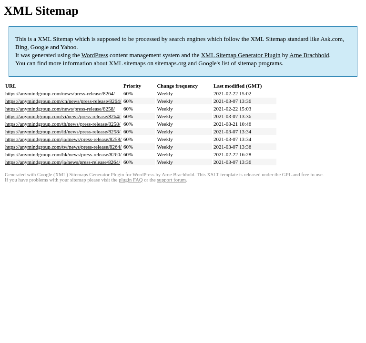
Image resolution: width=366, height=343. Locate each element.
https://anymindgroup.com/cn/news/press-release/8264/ (63, 101)
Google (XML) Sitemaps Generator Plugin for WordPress (95, 174)
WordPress (94, 55)
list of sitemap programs (252, 63)
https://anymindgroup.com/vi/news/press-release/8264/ (63, 116)
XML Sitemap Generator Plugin (241, 55)
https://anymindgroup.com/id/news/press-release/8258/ (63, 131)
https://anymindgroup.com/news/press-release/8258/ (60, 108)
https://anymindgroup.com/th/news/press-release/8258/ (63, 124)
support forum (171, 179)
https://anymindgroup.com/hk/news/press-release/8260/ (63, 154)
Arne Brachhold (309, 55)
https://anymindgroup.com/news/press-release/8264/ (60, 93)
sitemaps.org (170, 63)
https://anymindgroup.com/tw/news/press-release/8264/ (63, 147)
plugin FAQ (130, 179)
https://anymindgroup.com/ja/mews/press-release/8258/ (63, 139)
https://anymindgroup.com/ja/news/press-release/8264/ (62, 162)
